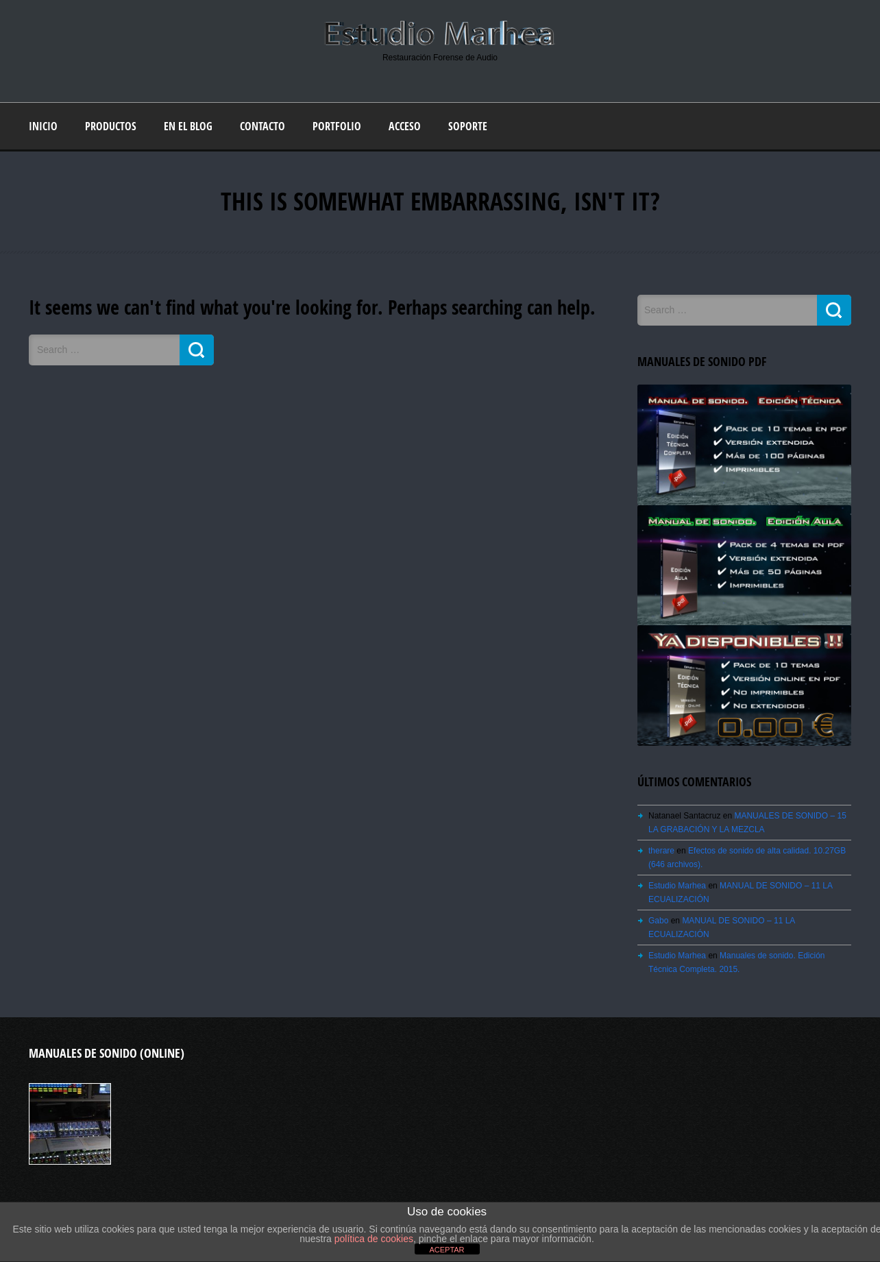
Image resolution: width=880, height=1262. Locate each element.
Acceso (405, 126)
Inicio (43, 126)
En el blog (188, 126)
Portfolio (337, 126)
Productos (110, 126)
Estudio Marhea (677, 885)
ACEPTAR (446, 1250)
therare (661, 851)
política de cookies (373, 1238)
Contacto (262, 126)
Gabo (658, 920)
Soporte (467, 126)
